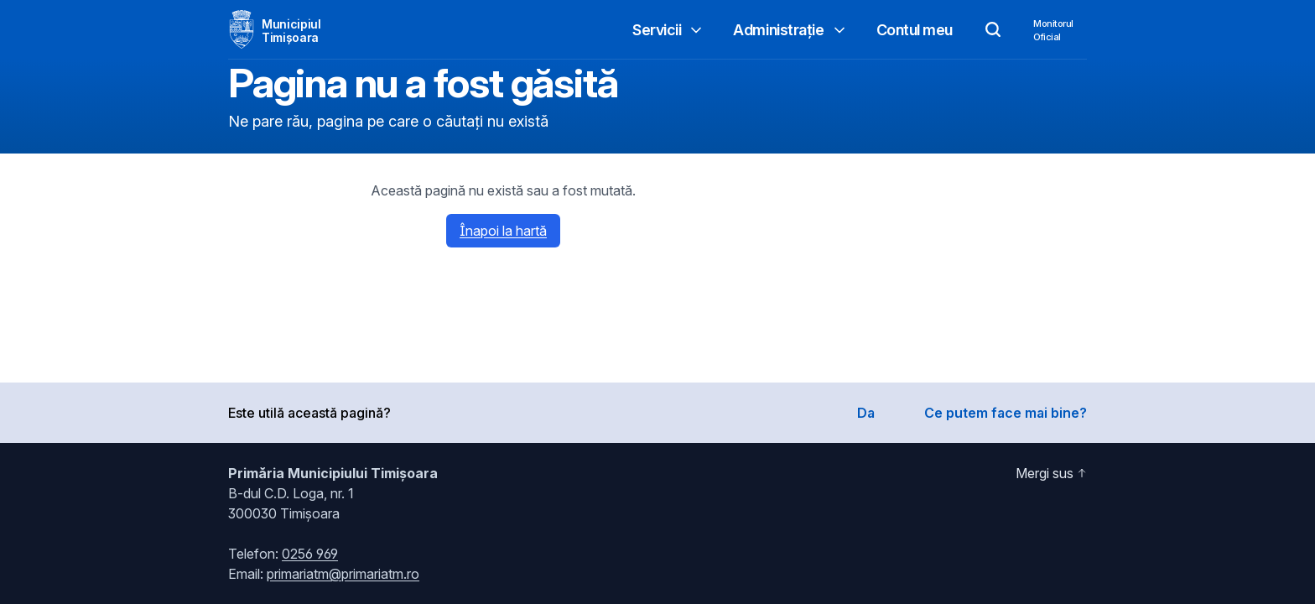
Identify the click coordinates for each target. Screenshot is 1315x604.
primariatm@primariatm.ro (343, 573)
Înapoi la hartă (503, 230)
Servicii (668, 30)
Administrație (790, 30)
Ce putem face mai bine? (1005, 412)
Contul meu (915, 30)
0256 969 (310, 553)
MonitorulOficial (1053, 30)
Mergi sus (1051, 473)
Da (866, 412)
